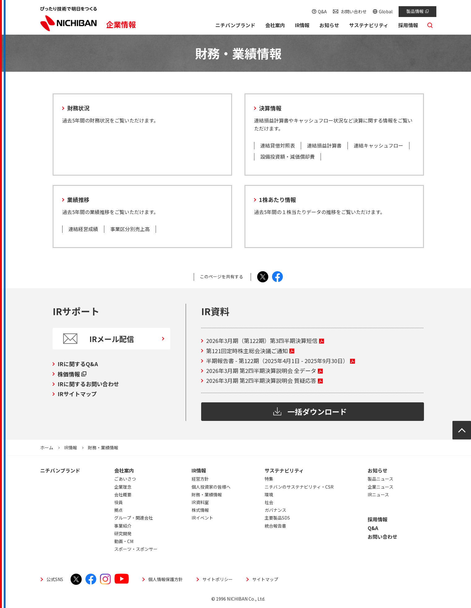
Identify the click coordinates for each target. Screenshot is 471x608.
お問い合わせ (354, 11)
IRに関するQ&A (78, 364)
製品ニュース (380, 479)
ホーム (46, 447)
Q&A (322, 11)
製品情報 (417, 11)
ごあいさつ (125, 479)
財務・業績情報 (207, 494)
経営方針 (200, 479)
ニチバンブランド (60, 470)
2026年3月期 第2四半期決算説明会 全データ (264, 370)
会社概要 (123, 494)
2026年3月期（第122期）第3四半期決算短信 (265, 340)
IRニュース (378, 494)
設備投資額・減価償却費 (287, 156)
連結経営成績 (83, 229)
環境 (269, 494)
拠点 (118, 510)
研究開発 (123, 533)
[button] (275, 26)
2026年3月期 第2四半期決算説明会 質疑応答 (264, 380)
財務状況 (78, 108)
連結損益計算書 (324, 145)
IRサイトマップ (77, 394)
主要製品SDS (277, 518)
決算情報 (270, 108)
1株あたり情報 (277, 199)
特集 (269, 479)
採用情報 (377, 519)
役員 (118, 502)
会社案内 (124, 470)
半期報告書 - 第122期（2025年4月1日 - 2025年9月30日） (280, 361)
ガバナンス (275, 510)
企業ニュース (380, 487)
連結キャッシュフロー (378, 145)
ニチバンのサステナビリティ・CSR (299, 487)
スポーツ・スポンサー (136, 549)
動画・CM (123, 541)
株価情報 (72, 374)
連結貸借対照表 (277, 145)
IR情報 (70, 447)
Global (385, 11)
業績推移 (78, 199)
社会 (269, 502)
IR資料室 (200, 502)
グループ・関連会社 (133, 518)
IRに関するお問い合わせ (88, 384)
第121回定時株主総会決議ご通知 (250, 351)
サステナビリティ (284, 470)
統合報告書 (275, 526)
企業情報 (121, 24)
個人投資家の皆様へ (211, 487)
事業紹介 (123, 526)
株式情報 (200, 510)
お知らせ (377, 470)
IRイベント (202, 518)
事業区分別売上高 (130, 229)
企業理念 (123, 487)
